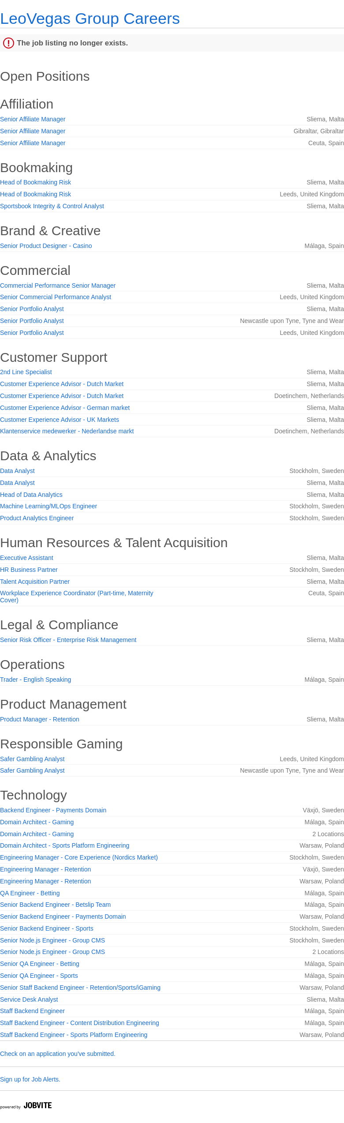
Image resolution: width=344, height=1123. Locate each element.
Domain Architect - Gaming (37, 822)
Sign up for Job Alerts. (30, 1079)
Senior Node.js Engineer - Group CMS (52, 940)
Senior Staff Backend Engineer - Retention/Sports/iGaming (80, 987)
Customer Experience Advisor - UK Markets (59, 419)
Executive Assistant (26, 557)
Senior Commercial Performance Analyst (55, 296)
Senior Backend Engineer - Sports (46, 928)
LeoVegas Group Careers (90, 18)
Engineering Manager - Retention (45, 869)
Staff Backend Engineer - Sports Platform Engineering (73, 1034)
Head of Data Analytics (31, 494)
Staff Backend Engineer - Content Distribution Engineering (79, 1022)
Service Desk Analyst (29, 999)
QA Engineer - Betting (30, 893)
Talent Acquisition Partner (35, 581)
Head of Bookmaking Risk (35, 182)
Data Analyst (17, 470)
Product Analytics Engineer (37, 518)
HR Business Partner (29, 569)
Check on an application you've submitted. (58, 1053)
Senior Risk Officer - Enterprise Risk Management (68, 639)
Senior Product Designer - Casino (46, 245)
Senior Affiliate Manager (32, 119)
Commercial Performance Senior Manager (58, 285)
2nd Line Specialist (26, 372)
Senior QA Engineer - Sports (39, 975)
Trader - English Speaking (35, 679)
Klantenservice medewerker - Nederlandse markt (67, 431)
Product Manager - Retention (39, 719)
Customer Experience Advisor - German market (65, 407)
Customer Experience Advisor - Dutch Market (61, 383)
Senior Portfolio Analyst (32, 308)
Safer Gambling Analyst (32, 758)
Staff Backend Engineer (32, 1010)
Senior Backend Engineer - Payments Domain (63, 916)
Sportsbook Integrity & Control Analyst (52, 206)
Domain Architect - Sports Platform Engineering (64, 845)
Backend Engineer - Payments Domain (53, 810)
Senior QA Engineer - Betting (39, 963)
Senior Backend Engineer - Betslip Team (55, 904)
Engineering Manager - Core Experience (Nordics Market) (79, 857)
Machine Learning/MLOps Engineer (48, 506)
